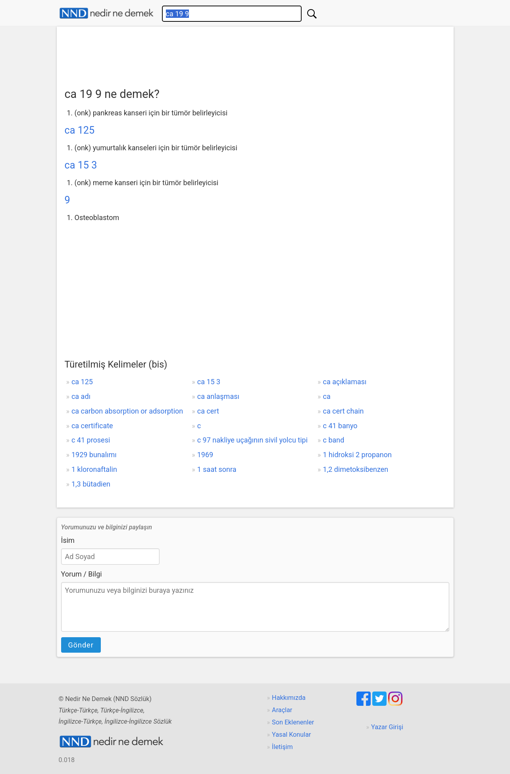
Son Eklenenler (293, 722)
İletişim (282, 747)
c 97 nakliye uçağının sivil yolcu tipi (252, 440)
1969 (205, 454)
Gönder (81, 645)
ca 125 (80, 130)
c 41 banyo (340, 425)
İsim (68, 540)
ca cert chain (343, 411)
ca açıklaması (345, 381)
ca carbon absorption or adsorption (127, 411)
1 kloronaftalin (94, 469)
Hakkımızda (289, 697)
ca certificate (92, 425)
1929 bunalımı (94, 454)
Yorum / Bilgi (81, 574)
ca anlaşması (218, 396)
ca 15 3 (81, 165)
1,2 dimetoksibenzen (356, 469)
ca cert (208, 411)
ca (327, 396)
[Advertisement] (255, 54)
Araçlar (282, 710)
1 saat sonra (217, 469)
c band (333, 440)
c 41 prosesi (90, 440)
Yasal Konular (291, 734)
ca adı (80, 396)
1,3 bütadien (90, 484)
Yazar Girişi (387, 727)
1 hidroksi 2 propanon (357, 454)
